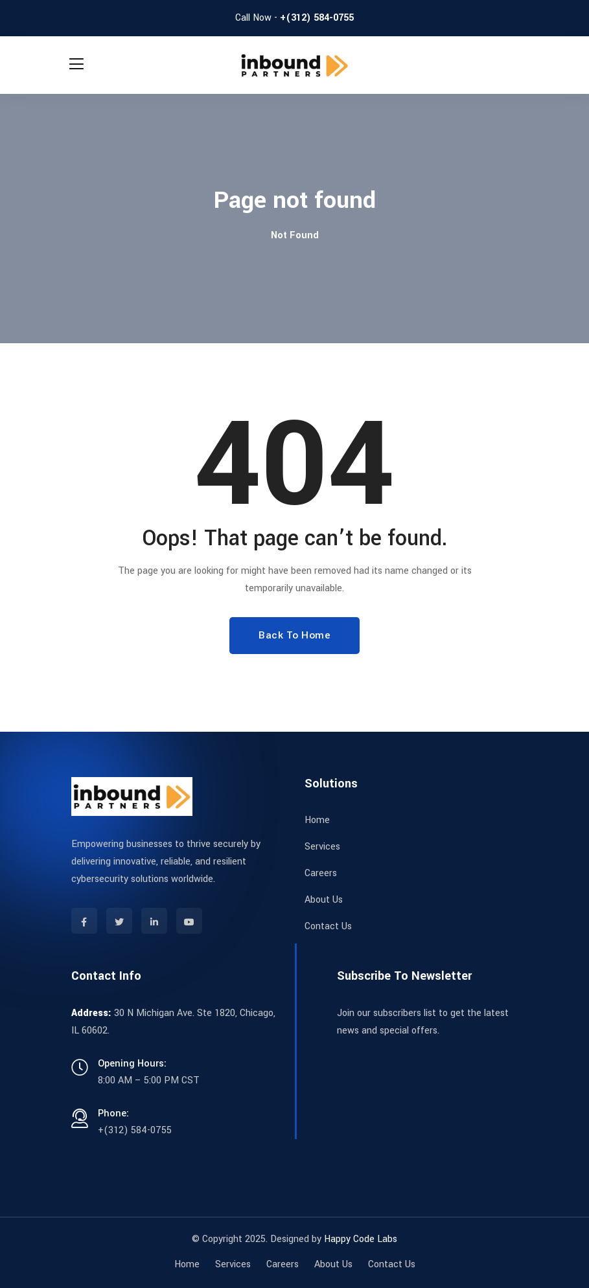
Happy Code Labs (360, 1239)
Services (322, 846)
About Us (324, 900)
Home (317, 820)
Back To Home (294, 635)
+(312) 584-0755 (317, 18)
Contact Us (328, 926)
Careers (321, 873)
